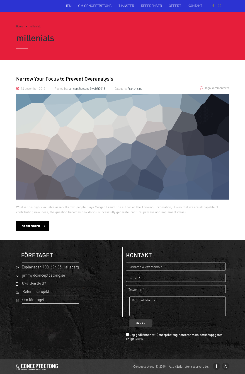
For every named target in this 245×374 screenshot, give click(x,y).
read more (33, 226)
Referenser (151, 6)
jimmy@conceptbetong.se (43, 275)
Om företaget (33, 299)
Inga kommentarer (214, 88)
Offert (175, 6)
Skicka (141, 323)
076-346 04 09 (34, 283)
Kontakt (195, 6)
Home (19, 26)
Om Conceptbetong (95, 6)
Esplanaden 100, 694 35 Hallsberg (50, 267)
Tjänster (126, 6)
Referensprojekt (35, 291)
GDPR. (139, 339)
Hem (68, 6)
